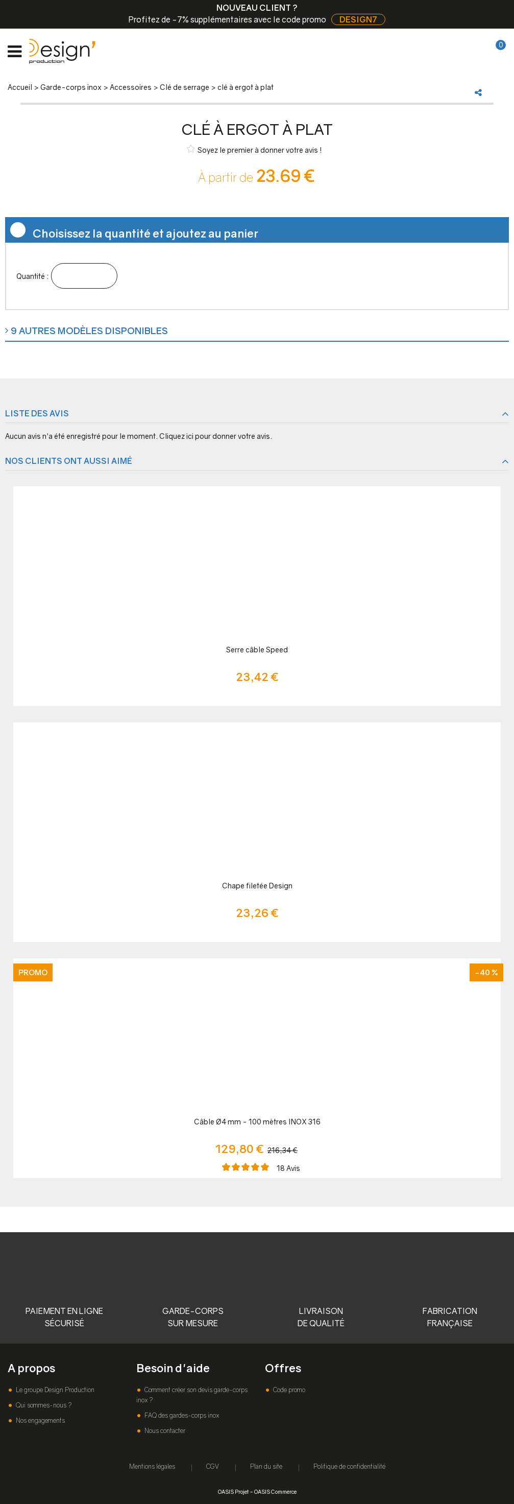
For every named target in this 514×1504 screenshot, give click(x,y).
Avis (288, 1168)
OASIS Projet (233, 1491)
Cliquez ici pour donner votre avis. (215, 436)
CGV (212, 1466)
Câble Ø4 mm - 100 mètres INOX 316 (257, 1121)
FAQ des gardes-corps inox (181, 1415)
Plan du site (266, 1466)
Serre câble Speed (257, 649)
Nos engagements (39, 1420)
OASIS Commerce (275, 1491)
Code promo (288, 1390)
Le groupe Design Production (54, 1390)
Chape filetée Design (257, 885)
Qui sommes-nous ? (42, 1405)
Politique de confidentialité (349, 1466)
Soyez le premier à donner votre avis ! (254, 149)
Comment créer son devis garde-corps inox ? (192, 1395)
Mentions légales (152, 1466)
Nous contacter (164, 1431)
